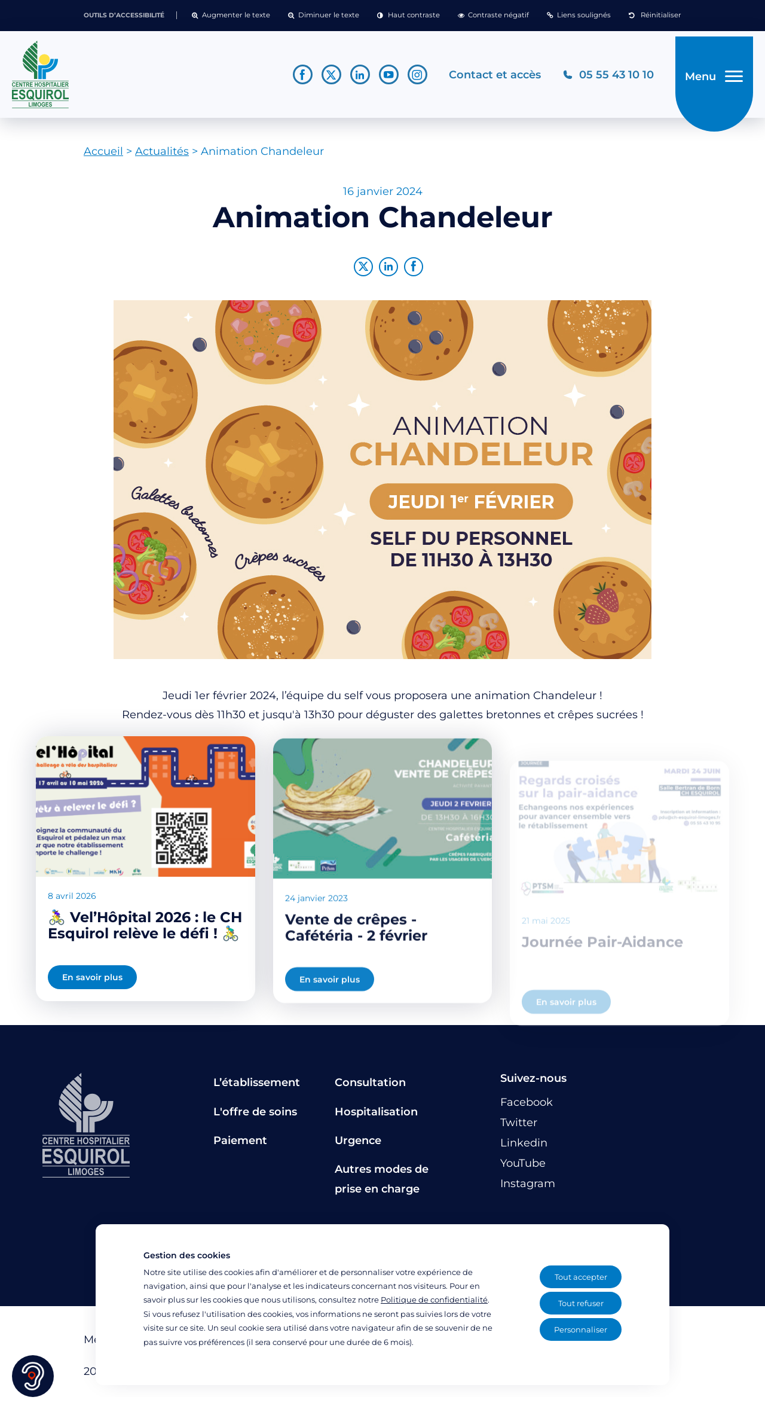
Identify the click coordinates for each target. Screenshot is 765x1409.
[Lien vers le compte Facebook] (295, 77)
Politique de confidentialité (434, 1299)
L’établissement (256, 1087)
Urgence (358, 1145)
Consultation (370, 1087)
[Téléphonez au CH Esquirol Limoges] (600, 77)
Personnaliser (580, 1329)
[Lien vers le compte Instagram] (410, 77)
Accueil (103, 156)
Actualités (162, 156)
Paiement (240, 1145)
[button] (231, 15)
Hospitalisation (376, 1116)
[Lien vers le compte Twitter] (323, 77)
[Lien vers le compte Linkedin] (352, 77)
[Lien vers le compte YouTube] (381, 77)
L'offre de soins (255, 1116)
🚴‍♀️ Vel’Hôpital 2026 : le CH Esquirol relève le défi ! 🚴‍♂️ (145, 942)
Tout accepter (581, 1277)
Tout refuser (581, 1303)
